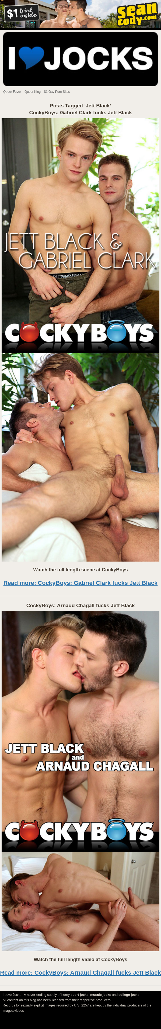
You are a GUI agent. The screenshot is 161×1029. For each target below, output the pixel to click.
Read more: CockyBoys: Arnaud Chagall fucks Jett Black (80, 972)
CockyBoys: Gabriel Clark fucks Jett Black (80, 112)
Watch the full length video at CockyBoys (80, 959)
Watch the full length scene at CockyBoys (80, 569)
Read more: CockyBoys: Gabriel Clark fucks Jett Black (80, 583)
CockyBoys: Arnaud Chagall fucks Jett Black (80, 605)
